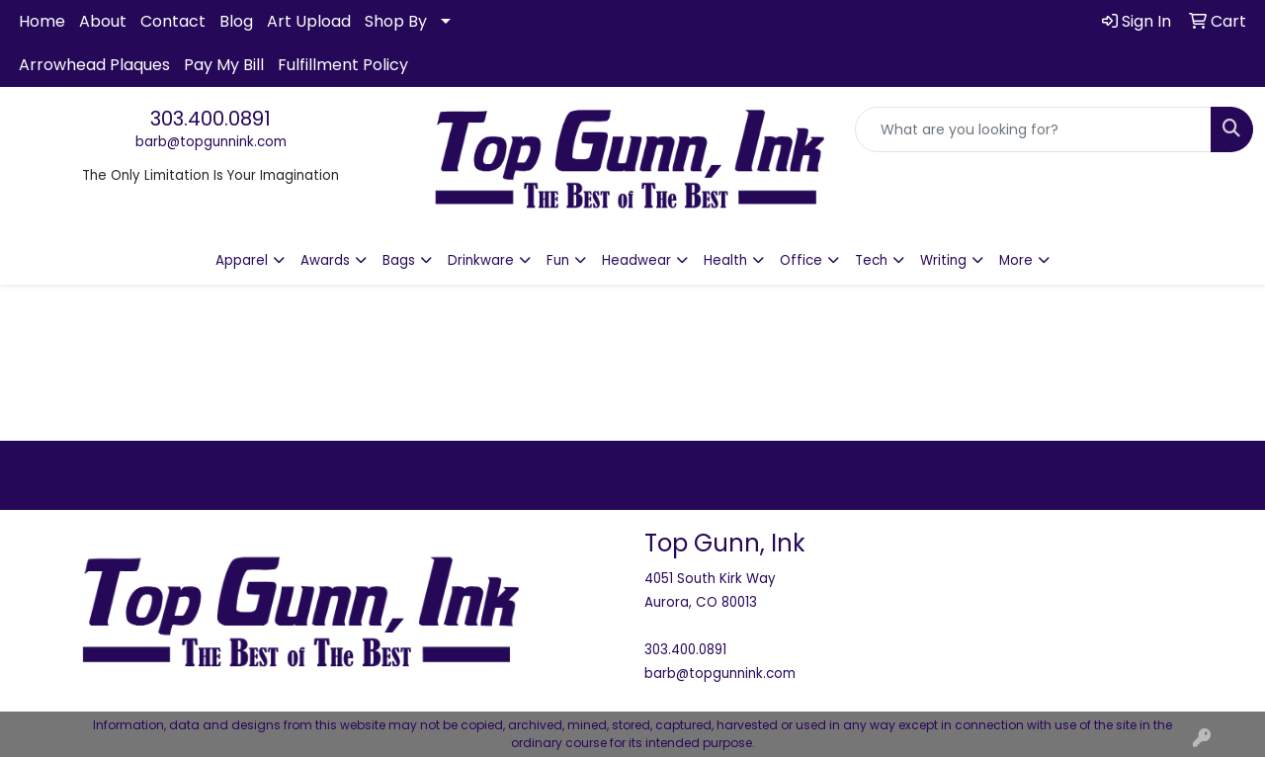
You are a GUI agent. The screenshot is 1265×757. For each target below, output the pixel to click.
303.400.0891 (210, 118)
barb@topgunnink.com (211, 141)
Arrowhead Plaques (94, 64)
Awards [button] (325, 260)
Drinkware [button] (481, 260)
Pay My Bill (224, 64)
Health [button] (725, 260)
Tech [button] (871, 260)
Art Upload (309, 21)
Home (42, 21)
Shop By (396, 21)
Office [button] (801, 260)
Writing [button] (943, 260)
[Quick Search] (1033, 129)
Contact (173, 21)
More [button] (1016, 260)
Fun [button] (558, 260)
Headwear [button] (636, 260)
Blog (236, 21)
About (102, 21)
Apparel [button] (241, 260)
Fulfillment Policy (343, 64)
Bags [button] (398, 260)
